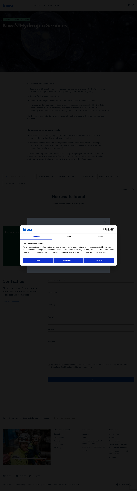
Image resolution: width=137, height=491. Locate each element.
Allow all (99, 260)
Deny (38, 260)
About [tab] (100, 236)
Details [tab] (68, 236)
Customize (68, 260)
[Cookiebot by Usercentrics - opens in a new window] (105, 229)
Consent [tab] (36, 236)
